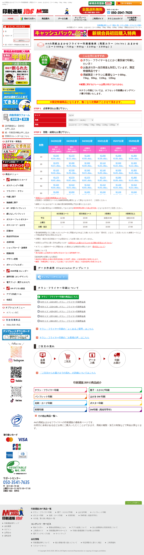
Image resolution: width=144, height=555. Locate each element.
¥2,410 (87, 186)
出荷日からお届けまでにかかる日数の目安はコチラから (90, 243)
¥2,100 (118, 186)
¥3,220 (56, 186)
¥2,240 (103, 193)
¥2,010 (134, 186)
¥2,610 (71, 186)
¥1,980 (134, 179)
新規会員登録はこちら (56, 527)
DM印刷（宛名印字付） (101, 409)
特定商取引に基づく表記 (91, 543)
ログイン (6, 529)
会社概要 (6, 526)
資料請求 (6, 536)
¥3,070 (56, 164)
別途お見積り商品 (13, 325)
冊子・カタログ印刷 (99, 390)
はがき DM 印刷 (97, 396)
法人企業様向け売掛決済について (104, 527)
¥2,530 (71, 171)
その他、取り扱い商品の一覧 (43, 518)
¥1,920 (134, 164)
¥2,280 (87, 157)
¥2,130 (118, 193)
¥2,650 (71, 193)
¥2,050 (118, 171)
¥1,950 (134, 171)
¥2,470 (71, 157)
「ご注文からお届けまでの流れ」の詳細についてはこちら (68, 373)
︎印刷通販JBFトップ (10, 523)
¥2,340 (87, 171)
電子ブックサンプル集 (40, 534)
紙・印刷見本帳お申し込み (17, 132)
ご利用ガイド (97, 18)
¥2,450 (87, 193)
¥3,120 (56, 171)
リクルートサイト (39, 546)
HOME (10, 18)
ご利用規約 (110, 543)
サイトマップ (60, 534)
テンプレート (80, 19)
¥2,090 (103, 157)
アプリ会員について (78, 527)
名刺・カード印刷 (43, 403)
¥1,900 (134, 157)
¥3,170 (56, 179)
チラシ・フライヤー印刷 (47, 390)
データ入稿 (63, 18)
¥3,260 (56, 193)
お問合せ (6, 533)
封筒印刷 (39, 409)
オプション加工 (12, 313)
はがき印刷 (81, 512)
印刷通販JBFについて (40, 543)
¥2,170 (103, 179)
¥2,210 (103, 186)
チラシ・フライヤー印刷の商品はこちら (59, 297)
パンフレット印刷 (43, 396)
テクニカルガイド (115, 18)
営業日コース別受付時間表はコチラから (51, 198)
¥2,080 (118, 179)
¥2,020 (118, 164)
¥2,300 (87, 164)
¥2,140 (103, 171)
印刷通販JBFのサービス (57, 531)
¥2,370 (87, 179)
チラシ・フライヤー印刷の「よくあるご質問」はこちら (67, 329)
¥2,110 (103, 164)
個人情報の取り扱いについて (65, 543)
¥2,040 (134, 193)
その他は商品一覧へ (47, 416)
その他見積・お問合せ (132, 19)
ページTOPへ (133, 503)
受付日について (99, 247)
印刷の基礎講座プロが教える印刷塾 (85, 531)
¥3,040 (56, 157)
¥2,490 (71, 164)
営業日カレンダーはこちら (17, 136)
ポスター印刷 (96, 403)
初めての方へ (29, 18)
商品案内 (45, 18)
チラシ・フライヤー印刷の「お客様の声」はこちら (64, 337)
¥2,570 (71, 179)
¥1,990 (118, 157)
